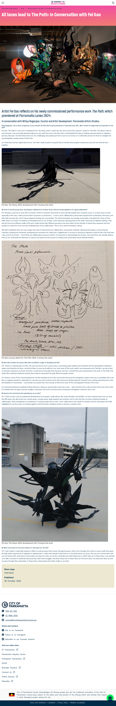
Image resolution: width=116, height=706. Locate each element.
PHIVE (4, 663)
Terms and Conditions (38, 702)
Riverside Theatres (11, 667)
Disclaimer (51, 702)
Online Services (10, 676)
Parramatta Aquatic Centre (13, 654)
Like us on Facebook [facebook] (12, 630)
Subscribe (7, 681)
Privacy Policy (63, 702)
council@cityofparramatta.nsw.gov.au (20, 620)
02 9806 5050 (11, 615)
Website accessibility (77, 702)
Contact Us (8, 672)
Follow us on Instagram (14, 635)
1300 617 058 (11, 611)
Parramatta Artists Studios (10, 8)
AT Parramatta (10, 650)
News (22, 8)
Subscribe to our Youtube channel (18, 639)
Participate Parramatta (13, 659)
